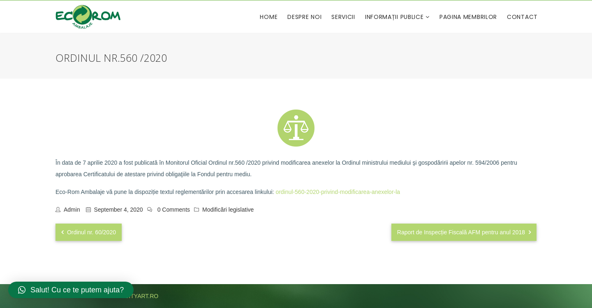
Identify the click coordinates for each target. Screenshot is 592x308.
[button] (71, 290)
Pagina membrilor (468, 17)
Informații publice (395, 17)
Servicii (343, 17)
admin (72, 209)
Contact (522, 17)
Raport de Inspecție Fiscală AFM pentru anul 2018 (464, 232)
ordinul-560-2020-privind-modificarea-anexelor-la (337, 192)
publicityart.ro (133, 296)
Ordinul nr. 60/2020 (88, 232)
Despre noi (304, 17)
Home (269, 17)
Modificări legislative (228, 209)
